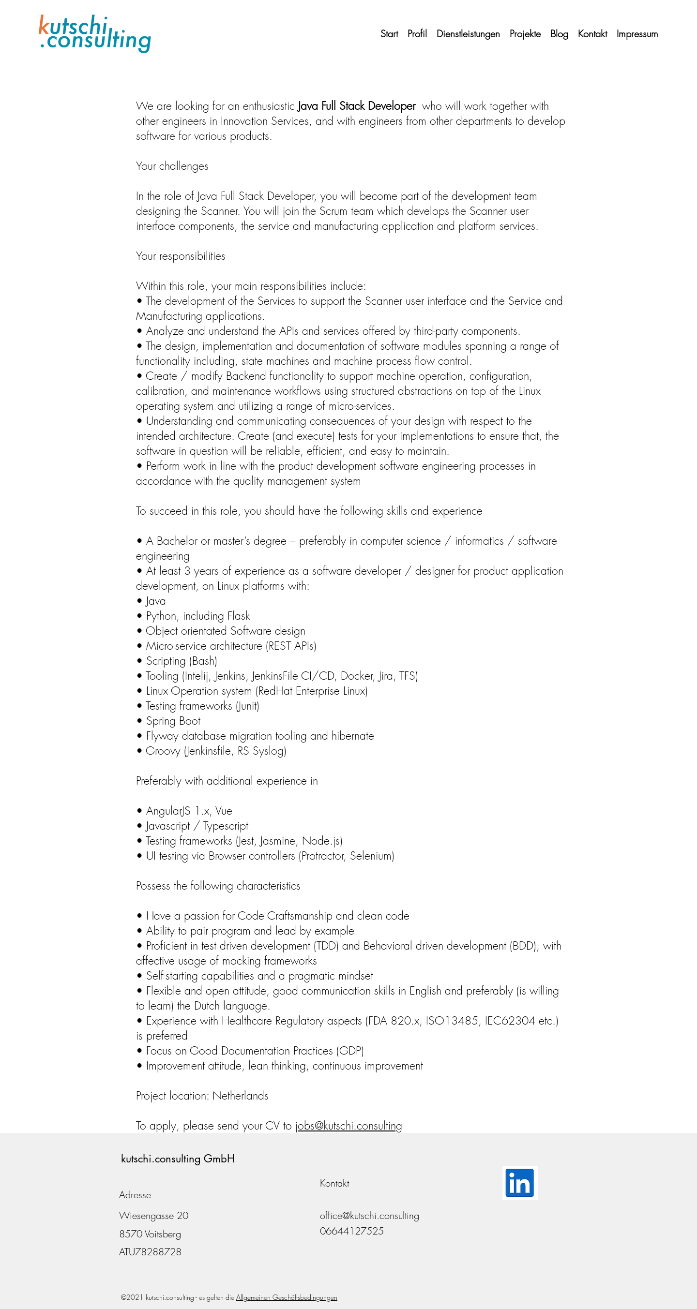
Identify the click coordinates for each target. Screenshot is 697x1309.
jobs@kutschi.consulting (348, 1125)
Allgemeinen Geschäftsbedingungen (286, 1297)
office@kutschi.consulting (369, 1215)
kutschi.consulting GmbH (178, 1158)
